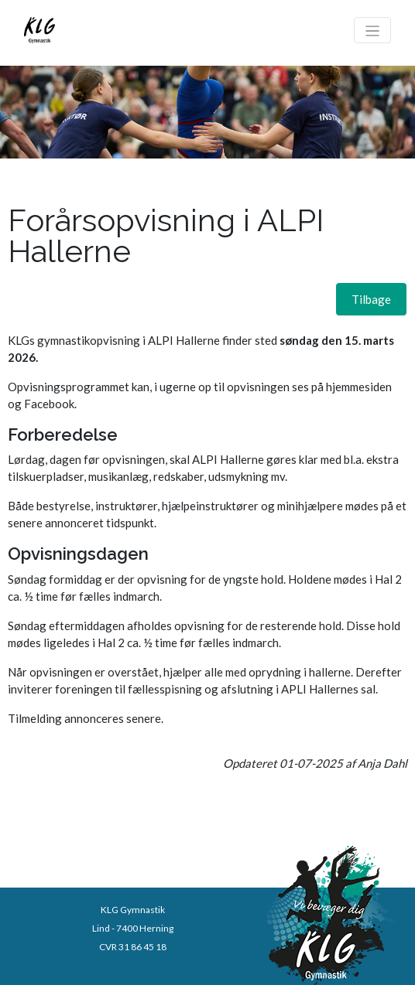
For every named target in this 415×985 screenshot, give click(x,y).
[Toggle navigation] (373, 30)
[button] (371, 299)
